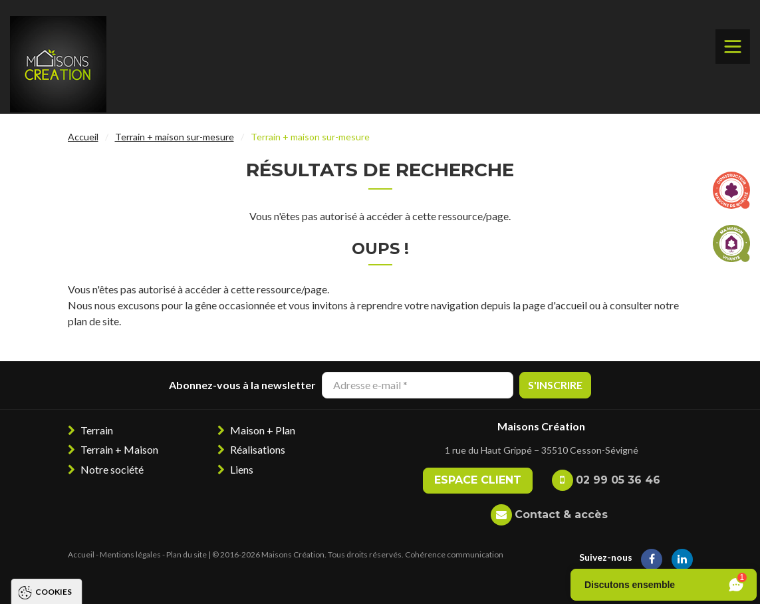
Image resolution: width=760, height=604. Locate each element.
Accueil (83, 136)
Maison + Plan (262, 430)
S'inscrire (555, 384)
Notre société (112, 469)
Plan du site (186, 554)
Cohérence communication (454, 554)
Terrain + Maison (119, 449)
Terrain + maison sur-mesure (174, 136)
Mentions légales (130, 554)
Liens (241, 469)
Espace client (477, 480)
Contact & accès (561, 514)
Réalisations (257, 449)
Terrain (96, 430)
